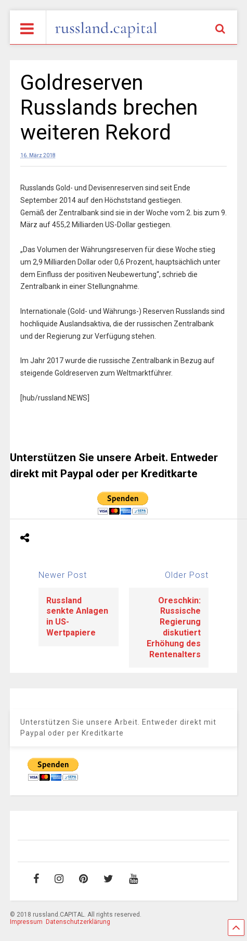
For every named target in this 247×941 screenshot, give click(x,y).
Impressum (26, 921)
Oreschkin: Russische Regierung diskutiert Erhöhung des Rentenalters (174, 627)
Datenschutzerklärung (78, 921)
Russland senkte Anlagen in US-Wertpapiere (77, 617)
